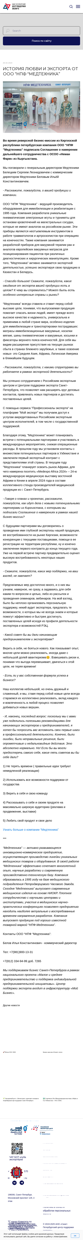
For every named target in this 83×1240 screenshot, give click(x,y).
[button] (71, 6)
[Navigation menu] (78, 6)
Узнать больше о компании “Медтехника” (31, 831)
